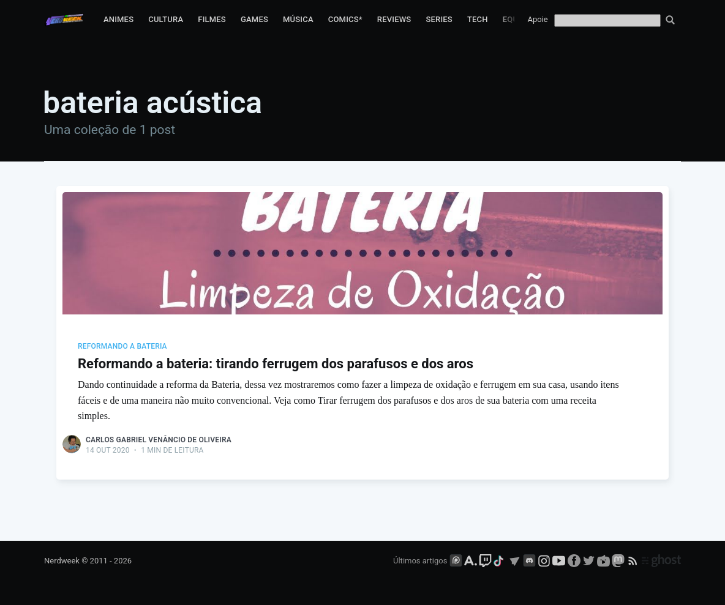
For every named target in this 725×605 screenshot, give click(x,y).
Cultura (165, 19)
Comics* (345, 19)
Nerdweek (62, 560)
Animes (118, 19)
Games (254, 19)
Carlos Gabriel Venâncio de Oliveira (158, 440)
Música (298, 19)
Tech (477, 19)
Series (439, 19)
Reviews (394, 19)
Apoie (538, 19)
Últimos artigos (420, 560)
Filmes (212, 19)
